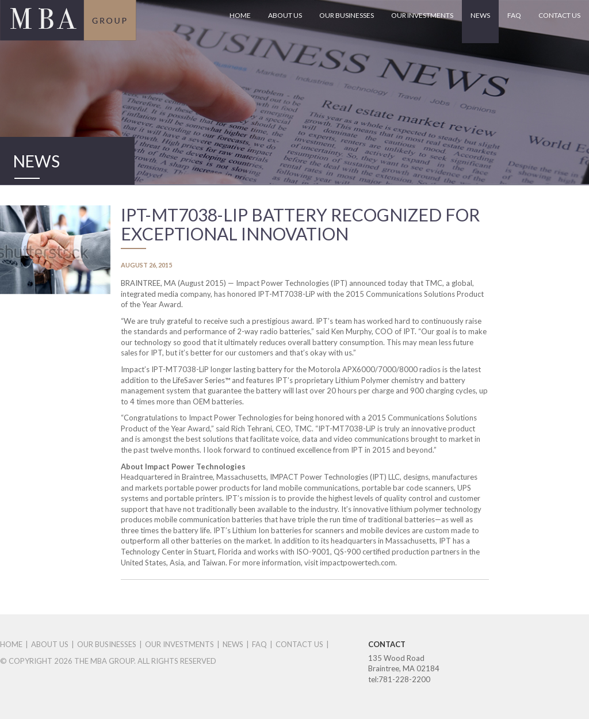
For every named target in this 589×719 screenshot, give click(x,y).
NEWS (480, 15)
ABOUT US (285, 15)
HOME (240, 15)
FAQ (514, 15)
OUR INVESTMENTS (422, 15)
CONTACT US (559, 15)
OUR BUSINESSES (346, 15)
